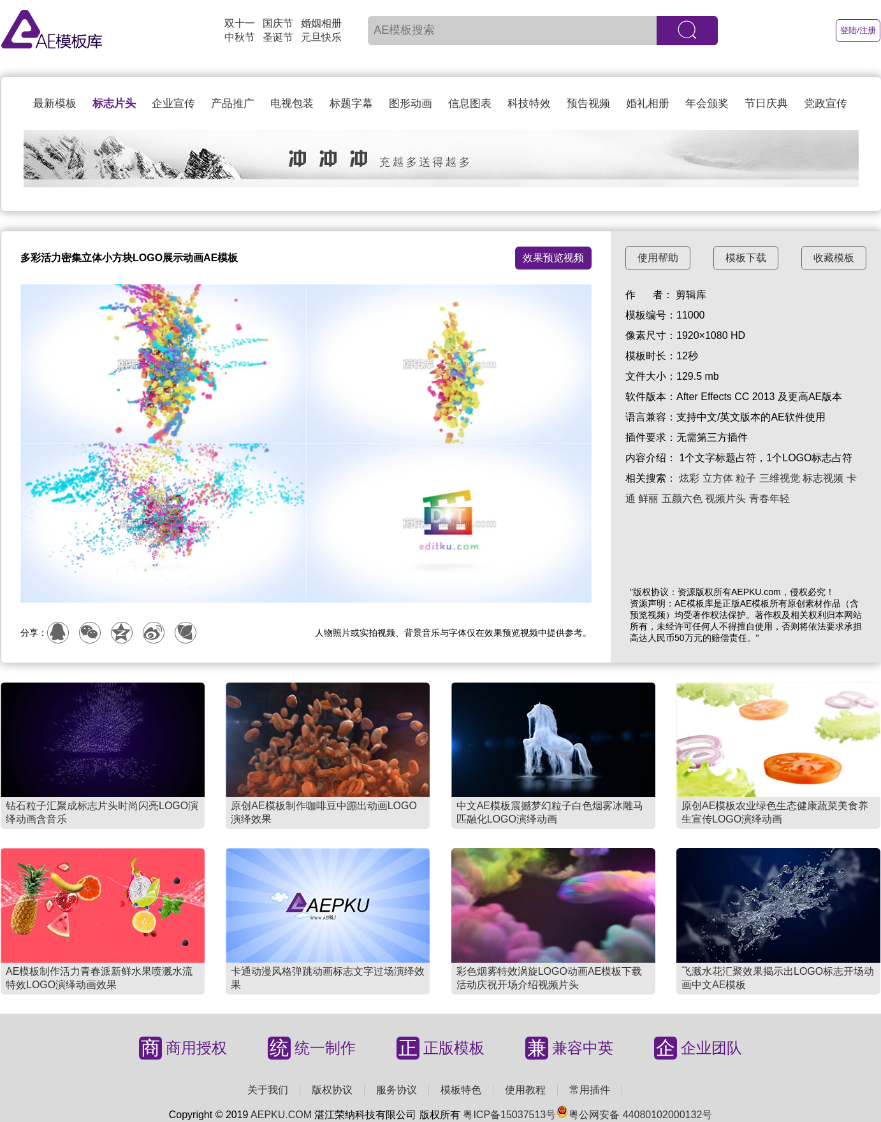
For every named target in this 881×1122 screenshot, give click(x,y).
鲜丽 (648, 498)
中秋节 (239, 37)
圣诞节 (278, 37)
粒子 (746, 478)
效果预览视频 (553, 257)
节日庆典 (766, 103)
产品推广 (232, 103)
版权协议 (332, 1089)
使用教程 (525, 1089)
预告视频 (588, 103)
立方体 (718, 478)
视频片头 (725, 498)
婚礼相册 (647, 103)
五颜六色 (682, 498)
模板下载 (745, 257)
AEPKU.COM (281, 1114)
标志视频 (823, 478)
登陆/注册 (858, 30)
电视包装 (292, 103)
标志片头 (114, 103)
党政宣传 (825, 103)
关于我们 (267, 1089)
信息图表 (469, 103)
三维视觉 (779, 478)
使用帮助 (657, 257)
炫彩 (689, 478)
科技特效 (529, 103)
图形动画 (410, 103)
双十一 (239, 23)
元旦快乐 (321, 37)
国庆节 (278, 23)
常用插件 (589, 1089)
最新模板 (54, 103)
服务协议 (396, 1089)
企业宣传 (173, 103)
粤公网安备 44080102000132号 (634, 1114)
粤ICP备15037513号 (509, 1114)
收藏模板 (833, 257)
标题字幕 (351, 103)
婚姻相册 (321, 23)
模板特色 (460, 1089)
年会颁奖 (707, 103)
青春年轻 (769, 498)
